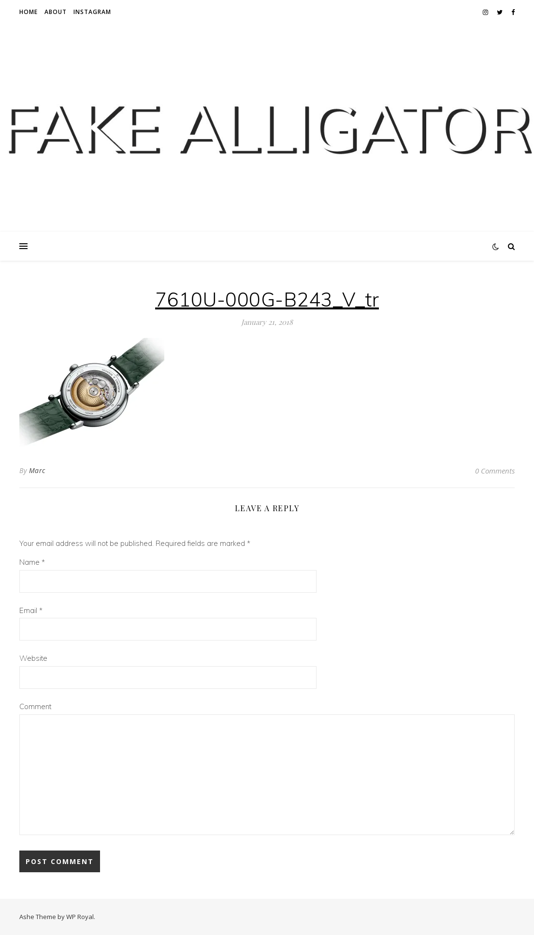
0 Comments (495, 470)
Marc (37, 470)
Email (31, 610)
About (55, 12)
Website (33, 658)
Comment (35, 706)
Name (32, 562)
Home (28, 12)
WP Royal (80, 916)
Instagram (92, 12)
